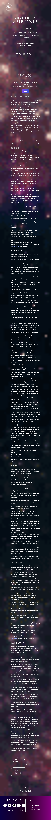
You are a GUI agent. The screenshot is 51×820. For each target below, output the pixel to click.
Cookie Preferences (35, 810)
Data (27, 2)
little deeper (15, 246)
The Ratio (14, 639)
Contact (32, 801)
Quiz (25, 91)
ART (18, 7)
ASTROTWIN (13, 2)
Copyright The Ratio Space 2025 (25, 816)
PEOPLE (39, 2)
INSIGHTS (30, 7)
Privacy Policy (33, 803)
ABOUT (43, 7)
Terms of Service (34, 805)
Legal (31, 807)
